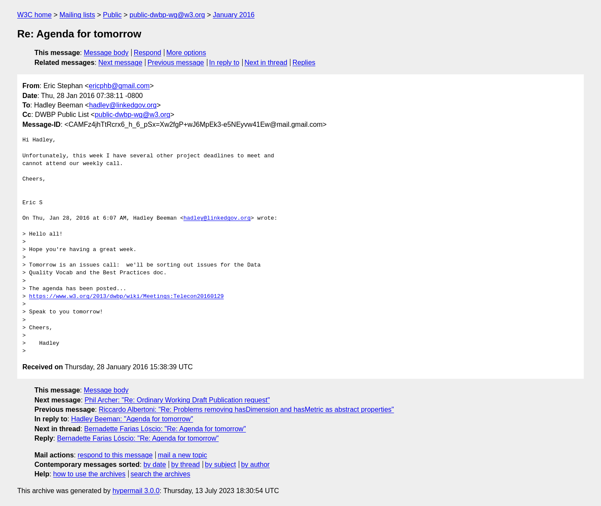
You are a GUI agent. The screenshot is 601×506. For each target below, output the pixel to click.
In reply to (224, 62)
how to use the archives (89, 474)
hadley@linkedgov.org (123, 105)
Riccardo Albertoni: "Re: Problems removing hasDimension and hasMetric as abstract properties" (246, 409)
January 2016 (234, 14)
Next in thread (265, 62)
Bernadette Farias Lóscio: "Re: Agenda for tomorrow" (165, 428)
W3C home (34, 14)
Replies (304, 62)
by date (154, 464)
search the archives (161, 474)
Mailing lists (77, 14)
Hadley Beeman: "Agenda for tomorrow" (132, 419)
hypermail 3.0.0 (135, 490)
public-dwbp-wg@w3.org (167, 14)
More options (186, 52)
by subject (220, 464)
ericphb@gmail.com (119, 85)
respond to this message (114, 455)
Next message (120, 62)
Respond (147, 52)
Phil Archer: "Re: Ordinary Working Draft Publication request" (177, 400)
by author (255, 464)
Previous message (176, 62)
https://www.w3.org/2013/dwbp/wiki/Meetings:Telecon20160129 (126, 297)
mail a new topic (182, 455)
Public (112, 14)
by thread (185, 464)
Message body (106, 52)
